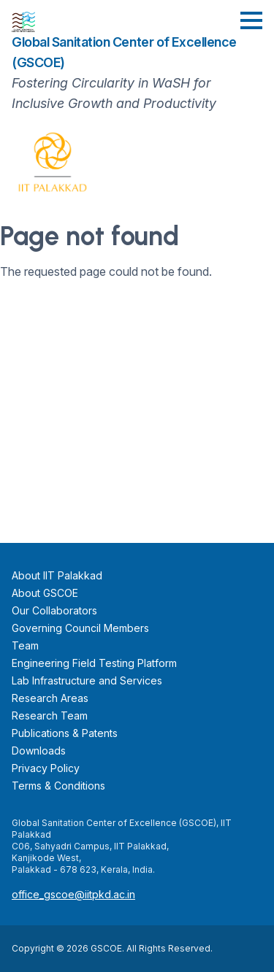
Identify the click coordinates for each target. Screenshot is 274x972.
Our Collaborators (54, 610)
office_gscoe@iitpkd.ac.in (73, 894)
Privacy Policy (46, 768)
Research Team (50, 715)
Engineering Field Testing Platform (94, 663)
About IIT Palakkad (57, 575)
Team (25, 645)
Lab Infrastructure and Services (87, 680)
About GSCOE (45, 593)
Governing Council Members (80, 628)
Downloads (39, 750)
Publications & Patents (65, 733)
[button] (251, 20)
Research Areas (50, 698)
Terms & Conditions (58, 785)
